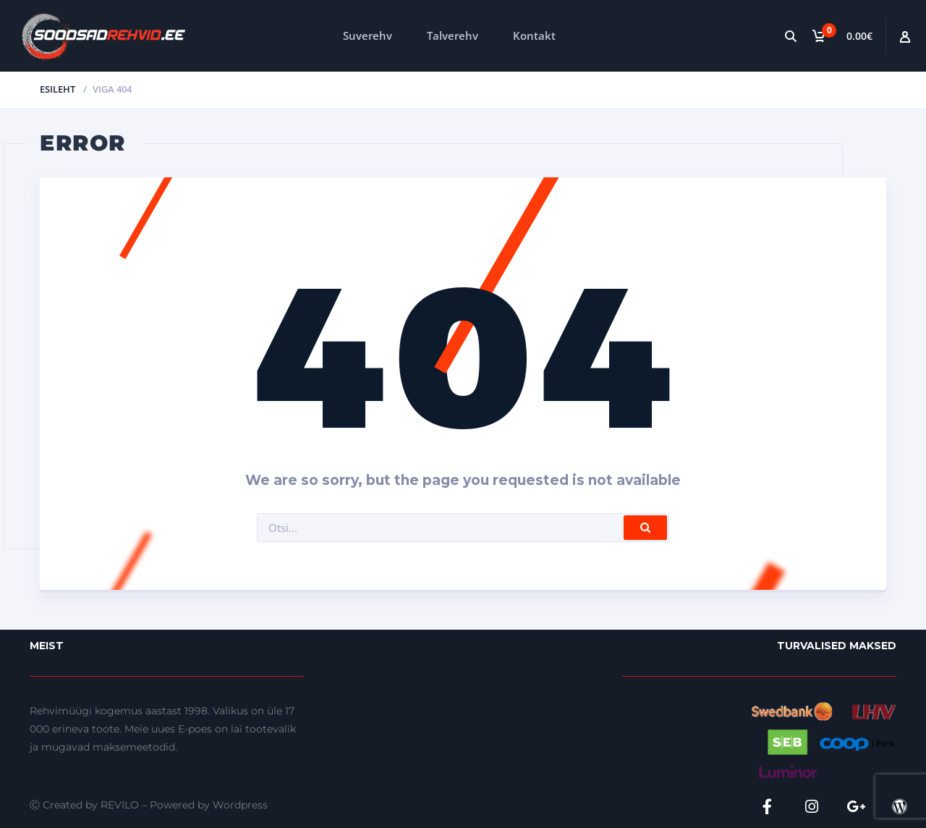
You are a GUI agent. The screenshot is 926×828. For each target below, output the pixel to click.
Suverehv (367, 35)
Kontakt (534, 35)
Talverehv (452, 35)
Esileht (57, 89)
